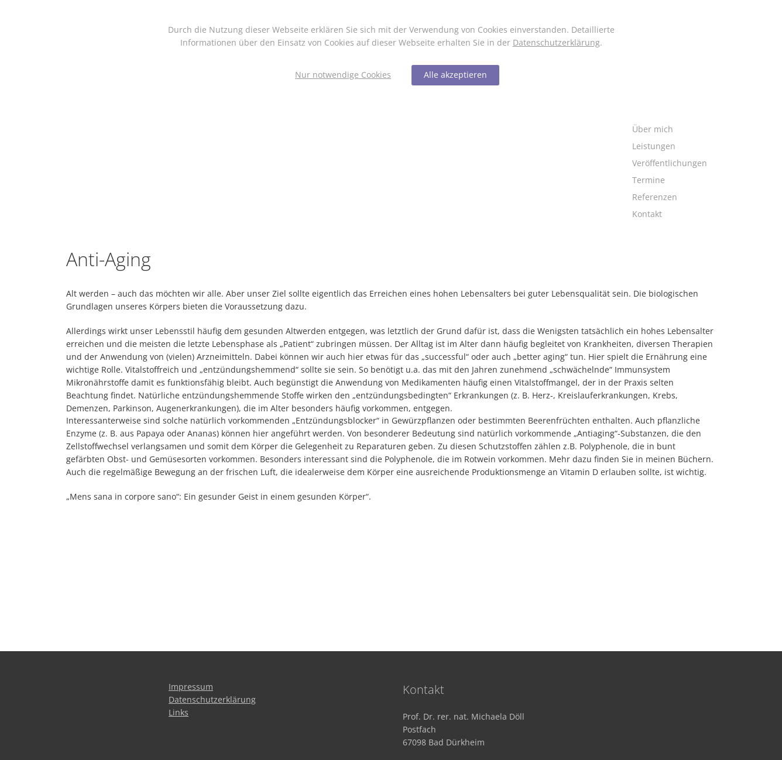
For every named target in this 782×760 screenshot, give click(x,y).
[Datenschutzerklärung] (212, 699)
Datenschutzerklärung (556, 42)
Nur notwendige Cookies (343, 74)
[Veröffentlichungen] (670, 163)
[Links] (178, 712)
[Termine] (670, 180)
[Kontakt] (670, 214)
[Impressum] (191, 686)
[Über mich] (670, 129)
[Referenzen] (670, 197)
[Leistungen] (670, 146)
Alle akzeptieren (455, 74)
